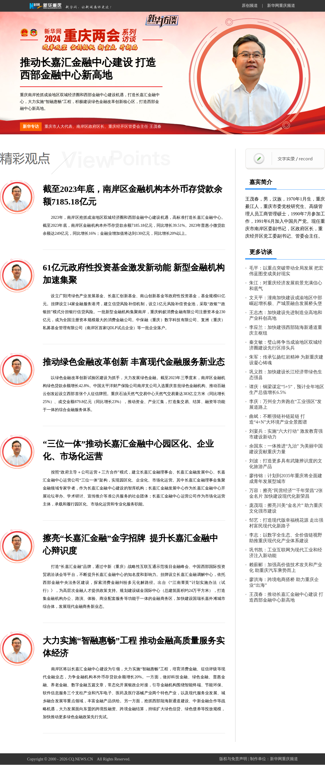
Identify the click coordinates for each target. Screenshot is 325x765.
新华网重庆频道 (281, 5)
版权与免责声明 (233, 759)
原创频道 (250, 5)
